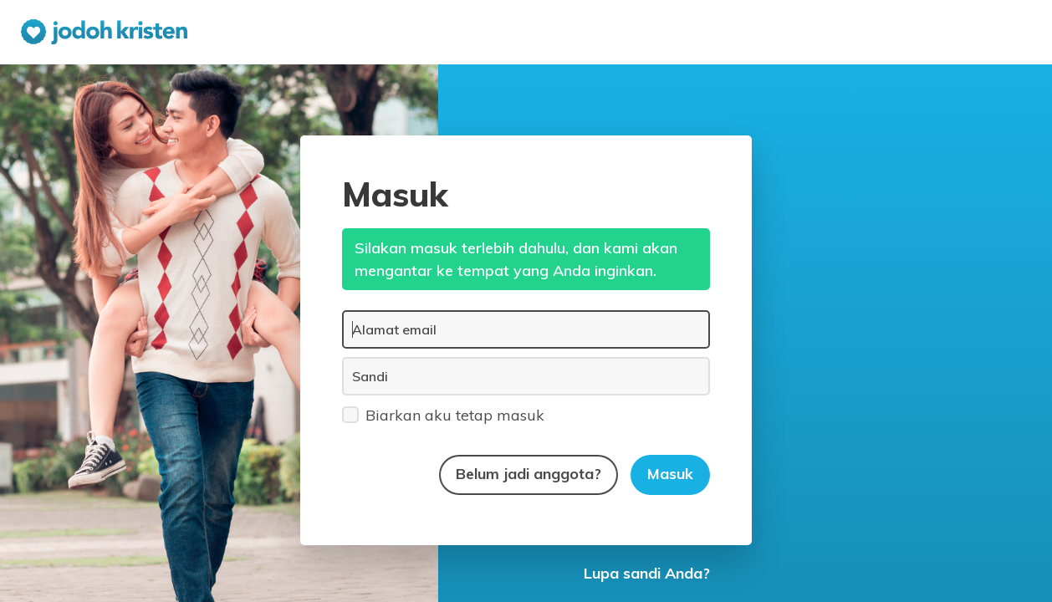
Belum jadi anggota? (528, 473)
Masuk (670, 473)
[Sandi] (526, 376)
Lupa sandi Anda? (647, 573)
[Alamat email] (526, 329)
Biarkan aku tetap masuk (443, 414)
